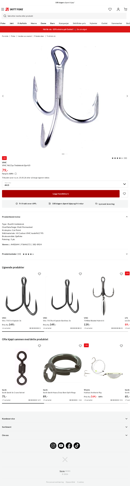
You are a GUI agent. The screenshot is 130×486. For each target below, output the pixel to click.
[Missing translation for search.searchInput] (4, 15)
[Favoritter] (110, 9)
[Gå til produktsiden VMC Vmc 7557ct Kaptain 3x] (21, 296)
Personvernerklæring (55, 482)
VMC (4, 162)
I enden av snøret (25, 36)
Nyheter (93, 23)
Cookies (80, 482)
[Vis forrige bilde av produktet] (3, 96)
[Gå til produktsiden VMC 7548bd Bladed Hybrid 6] (103, 296)
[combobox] (64, 16)
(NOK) (65, 471)
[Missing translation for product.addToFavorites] (124, 193)
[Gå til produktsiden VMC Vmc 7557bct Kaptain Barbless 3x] (62, 296)
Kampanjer (64, 23)
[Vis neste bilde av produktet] (127, 96)
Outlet (104, 23)
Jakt (12, 23)
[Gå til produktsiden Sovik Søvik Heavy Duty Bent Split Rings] (62, 368)
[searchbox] (66, 16)
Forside (5, 36)
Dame (43, 23)
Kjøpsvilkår (70, 482)
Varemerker (116, 23)
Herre (34, 23)
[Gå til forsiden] (14, 9)
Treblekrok (51, 36)
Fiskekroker (39, 36)
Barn (52, 23)
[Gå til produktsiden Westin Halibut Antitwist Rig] (103, 368)
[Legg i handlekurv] (61, 193)
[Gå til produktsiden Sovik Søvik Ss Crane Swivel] (21, 368)
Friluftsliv (22, 23)
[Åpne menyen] (2, 9)
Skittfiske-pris (79, 23)
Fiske (3, 23)
